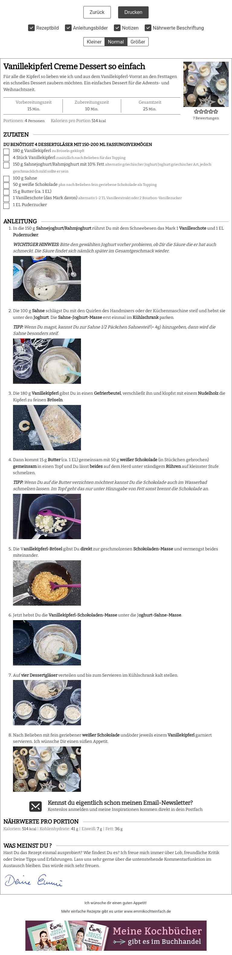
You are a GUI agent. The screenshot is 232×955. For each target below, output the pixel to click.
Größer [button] (137, 42)
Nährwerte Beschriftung (178, 28)
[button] (196, 111)
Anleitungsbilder (90, 28)
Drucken (133, 12)
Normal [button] (116, 42)
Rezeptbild (47, 28)
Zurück (97, 12)
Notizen (130, 28)
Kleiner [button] (94, 42)
